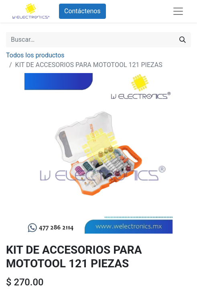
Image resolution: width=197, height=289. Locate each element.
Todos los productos (35, 55)
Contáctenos (82, 11)
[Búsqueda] (182, 39)
